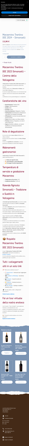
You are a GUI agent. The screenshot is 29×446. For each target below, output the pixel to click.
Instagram (9, 279)
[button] (27, 2)
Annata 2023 (7, 47)
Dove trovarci (10, 272)
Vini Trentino (16, 46)
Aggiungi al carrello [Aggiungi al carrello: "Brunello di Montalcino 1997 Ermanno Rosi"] (7, 353)
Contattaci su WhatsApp (12, 275)
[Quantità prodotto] (4, 57)
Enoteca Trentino (6, 254)
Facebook (9, 282)
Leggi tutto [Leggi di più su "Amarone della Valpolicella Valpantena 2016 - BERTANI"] (21, 353)
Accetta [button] (14, 12)
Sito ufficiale (9, 285)
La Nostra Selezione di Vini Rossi (16, 44)
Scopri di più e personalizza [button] (14, 15)
